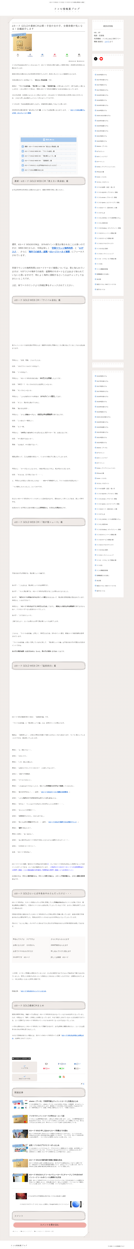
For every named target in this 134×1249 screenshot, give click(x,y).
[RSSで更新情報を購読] (63, 1077)
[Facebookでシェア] (30, 55)
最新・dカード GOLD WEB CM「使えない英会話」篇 (42, 146)
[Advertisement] (108, 330)
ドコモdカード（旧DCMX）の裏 (21, 1058)
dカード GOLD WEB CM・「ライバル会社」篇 (40, 151)
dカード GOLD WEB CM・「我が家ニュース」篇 (40, 156)
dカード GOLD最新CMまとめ (34, 170)
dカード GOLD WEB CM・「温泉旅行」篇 (38, 160)
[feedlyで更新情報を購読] (60, 1077)
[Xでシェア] (18, 55)
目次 (47, 140)
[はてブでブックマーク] (42, 55)
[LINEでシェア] (67, 55)
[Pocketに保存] (55, 55)
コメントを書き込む (49, 1225)
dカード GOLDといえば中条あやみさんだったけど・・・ (43, 165)
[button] (79, 55)
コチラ (107, 42)
